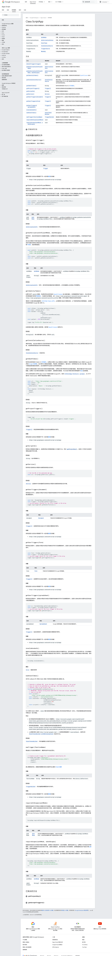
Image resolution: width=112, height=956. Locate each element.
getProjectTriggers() (33, 88)
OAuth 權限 (59, 767)
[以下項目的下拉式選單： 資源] (52, 2)
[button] (10, 26)
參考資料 (50, 17)
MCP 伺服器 (58, 2)
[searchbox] (10, 15)
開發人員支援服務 (27, 947)
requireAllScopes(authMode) (34, 120)
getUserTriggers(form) (33, 101)
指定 (81, 371)
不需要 (29, 244)
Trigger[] (48, 88)
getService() (30, 94)
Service (47, 94)
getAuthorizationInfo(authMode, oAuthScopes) (34, 71)
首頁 (26, 2)
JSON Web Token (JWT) (48, 301)
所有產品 (41, 2)
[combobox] (89, 1)
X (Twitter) (84, 944)
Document (41, 518)
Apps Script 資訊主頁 (57, 942)
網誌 (83, 939)
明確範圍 (38, 296)
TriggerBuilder (49, 117)
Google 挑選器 (33, 364)
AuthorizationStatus (47, 40)
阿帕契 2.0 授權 (64, 910)
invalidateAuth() (31, 110)
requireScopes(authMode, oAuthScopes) (34, 123)
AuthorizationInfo (31, 227)
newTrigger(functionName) (34, 117)
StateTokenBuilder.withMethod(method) (41, 734)
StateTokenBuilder (48, 113)
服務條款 (25, 949)
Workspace (12, 2)
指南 (8, 10)
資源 (49, 2)
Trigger (45, 168)
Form (36, 571)
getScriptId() (30, 91)
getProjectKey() (72, 449)
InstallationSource (47, 46)
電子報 (83, 942)
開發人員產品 (26, 942)
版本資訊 (25, 944)
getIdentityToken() (32, 75)
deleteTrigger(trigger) (33, 64)
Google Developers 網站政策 (81, 910)
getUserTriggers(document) (34, 97)
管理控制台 (55, 939)
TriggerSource (45, 48)
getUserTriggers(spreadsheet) (31, 106)
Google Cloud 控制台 (57, 944)
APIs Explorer (55, 947)
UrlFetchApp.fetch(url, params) (75, 374)
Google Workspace (34, 17)
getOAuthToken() (31, 85)
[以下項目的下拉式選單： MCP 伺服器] (63, 2)
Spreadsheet (43, 624)
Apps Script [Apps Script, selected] (33, 2)
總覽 (3, 10)
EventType (44, 43)
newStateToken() (31, 112)
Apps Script (6, 7)
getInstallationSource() (33, 79)
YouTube (84, 947)
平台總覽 (25, 939)
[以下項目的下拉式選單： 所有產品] (45, 2)
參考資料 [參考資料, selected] (14, 10)
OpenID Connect (84, 75)
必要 (90, 846)
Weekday (43, 51)
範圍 (49, 176)
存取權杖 (72, 85)
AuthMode (43, 37)
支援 (25, 10)
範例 (20, 10)
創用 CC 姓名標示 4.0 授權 (47, 910)
